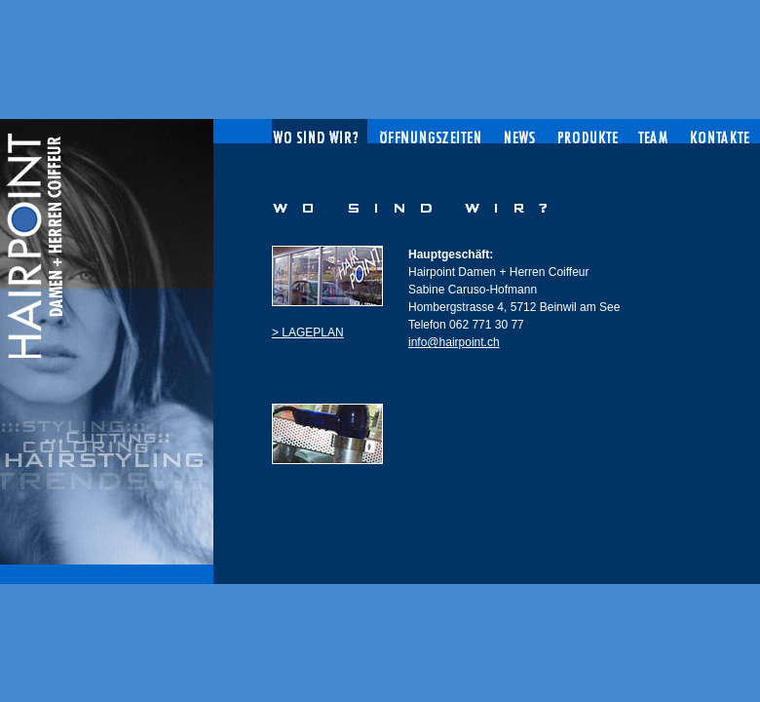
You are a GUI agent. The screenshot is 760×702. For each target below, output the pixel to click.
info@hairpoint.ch (454, 342)
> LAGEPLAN (308, 332)
